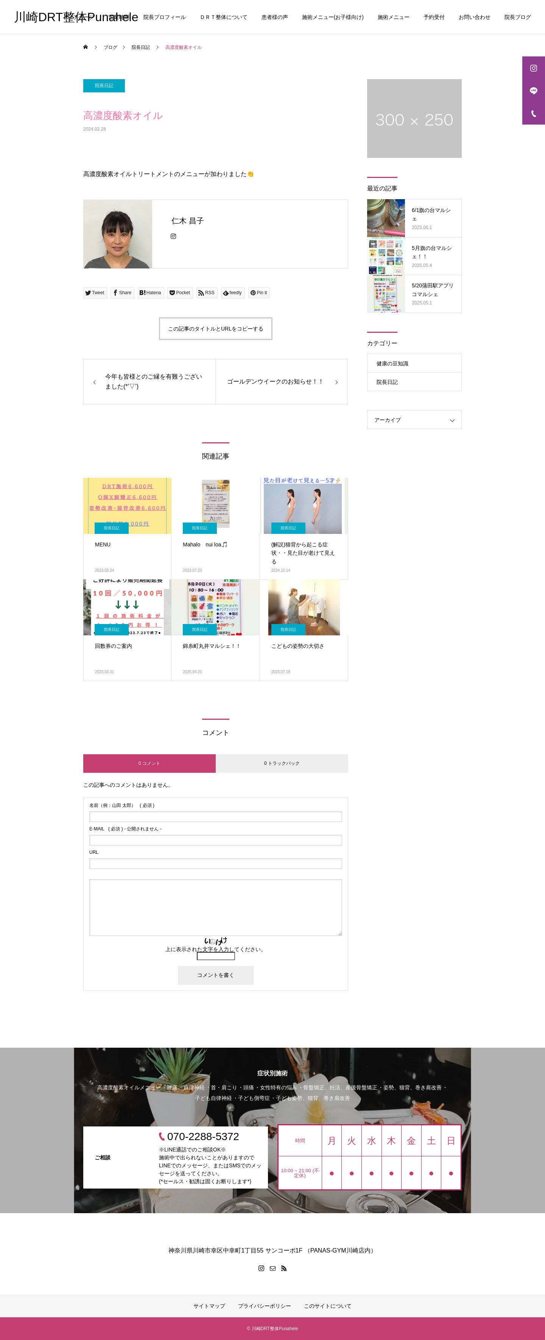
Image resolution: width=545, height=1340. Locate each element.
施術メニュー (394, 17)
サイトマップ (209, 1306)
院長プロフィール (164, 17)
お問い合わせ (474, 17)
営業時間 (118, 17)
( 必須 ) (121, 805)
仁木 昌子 (187, 221)
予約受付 (434, 17)
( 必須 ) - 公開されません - (125, 829)
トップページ (78, 17)
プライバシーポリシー (264, 1306)
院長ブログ (518, 17)
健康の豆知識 (392, 363)
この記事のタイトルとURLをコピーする (215, 329)
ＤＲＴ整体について (224, 17)
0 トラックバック (282, 763)
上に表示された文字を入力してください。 (215, 949)
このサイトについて (328, 1306)
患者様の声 (275, 17)
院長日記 (104, 85)
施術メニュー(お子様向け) (333, 17)
